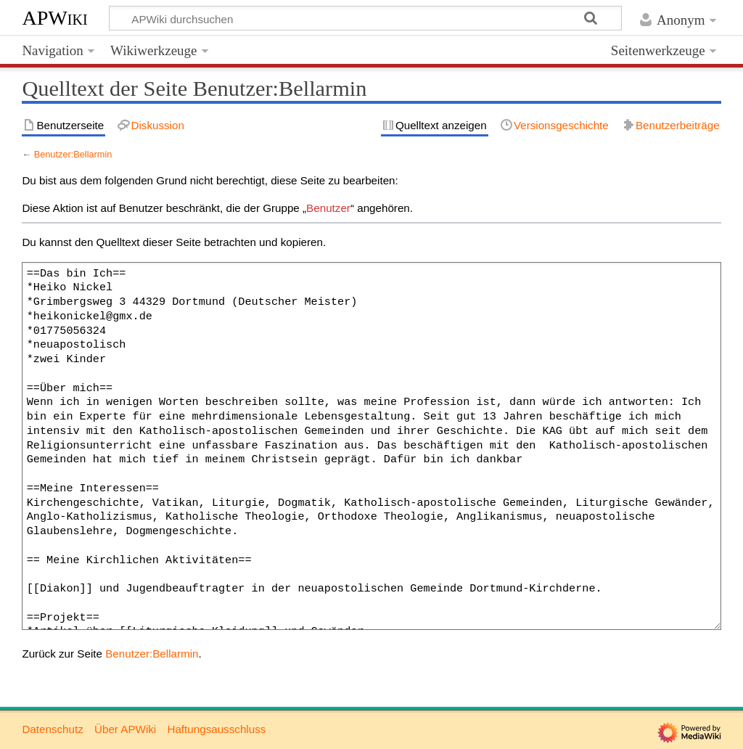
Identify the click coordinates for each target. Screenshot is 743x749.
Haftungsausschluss (216, 729)
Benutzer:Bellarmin (73, 154)
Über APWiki (125, 729)
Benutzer (328, 208)
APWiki (54, 18)
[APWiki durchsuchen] (365, 18)
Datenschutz (52, 729)
